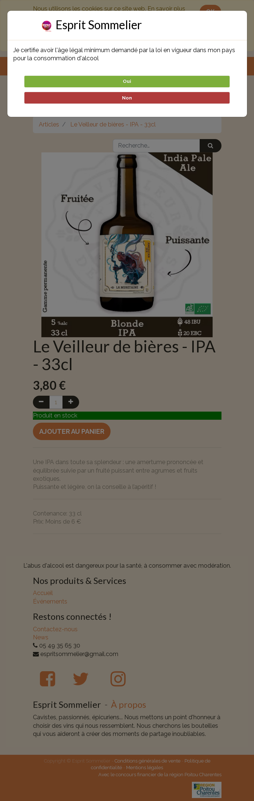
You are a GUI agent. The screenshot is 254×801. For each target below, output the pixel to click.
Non (127, 98)
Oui (127, 81)
